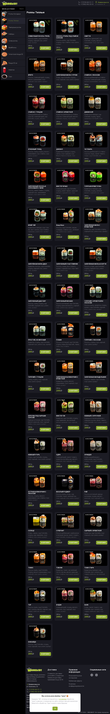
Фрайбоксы (9, 47)
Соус (7, 77)
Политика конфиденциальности (76, 685)
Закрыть (22, 8)
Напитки (8, 70)
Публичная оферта (75, 681)
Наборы (8, 34)
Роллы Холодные (11, 14)
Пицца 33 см (9, 63)
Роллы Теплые (10, 21)
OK (55, 708)
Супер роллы (10, 41)
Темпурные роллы (11, 27)
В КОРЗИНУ (45, 48)
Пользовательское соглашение (75, 677)
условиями (62, 699)
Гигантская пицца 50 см (12, 55)
